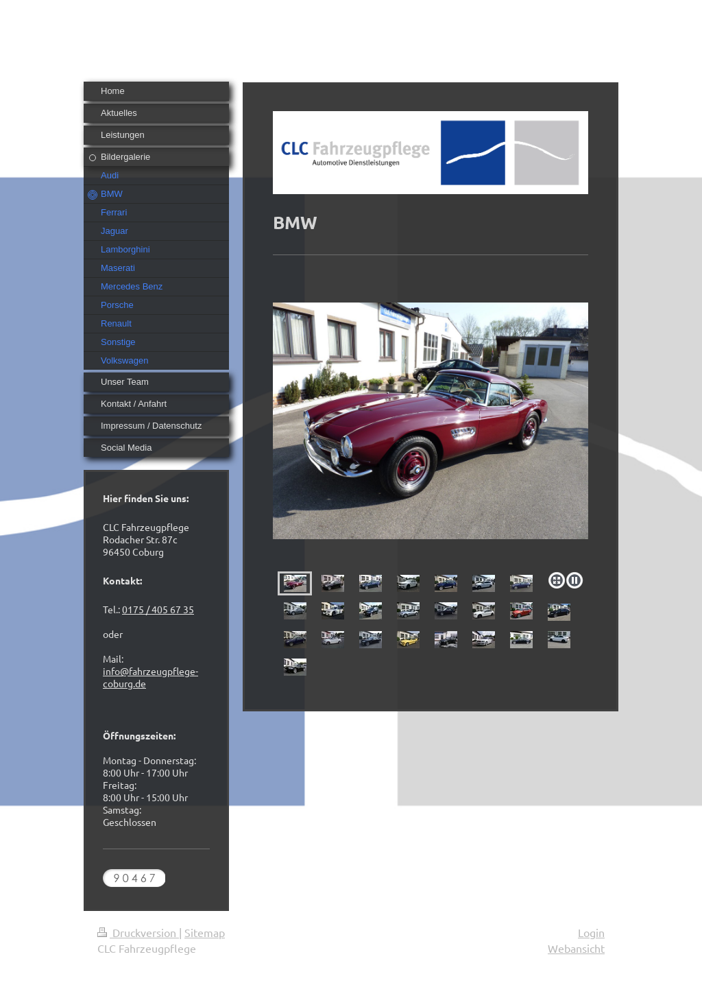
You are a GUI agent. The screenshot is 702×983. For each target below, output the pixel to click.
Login (591, 932)
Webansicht (576, 948)
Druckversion (138, 932)
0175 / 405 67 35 (158, 609)
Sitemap (204, 932)
